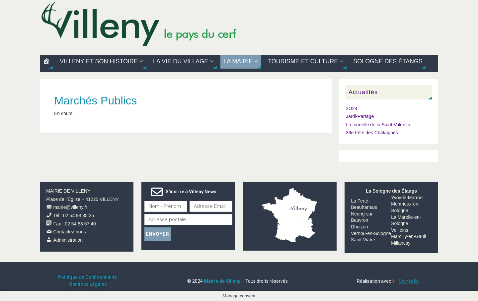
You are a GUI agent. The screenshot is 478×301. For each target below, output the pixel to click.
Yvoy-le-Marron (407, 197)
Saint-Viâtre (363, 239)
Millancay (400, 243)
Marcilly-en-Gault (408, 236)
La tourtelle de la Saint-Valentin (378, 124)
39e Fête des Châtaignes (372, 132)
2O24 (351, 108)
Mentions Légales (87, 284)
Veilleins (399, 230)
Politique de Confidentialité (87, 277)
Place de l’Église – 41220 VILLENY (82, 199)
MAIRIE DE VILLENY (68, 191)
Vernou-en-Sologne (371, 233)
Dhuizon (359, 226)
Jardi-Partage (360, 116)
